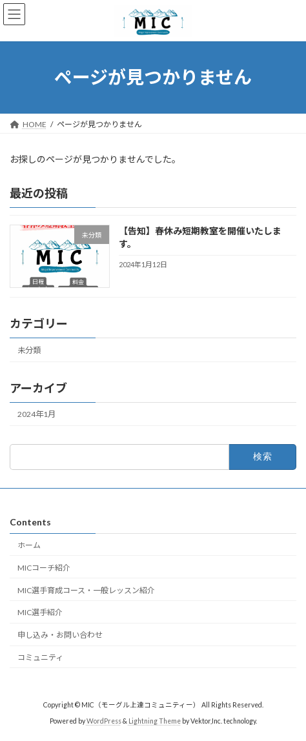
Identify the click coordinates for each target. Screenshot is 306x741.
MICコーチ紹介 (43, 568)
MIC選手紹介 (40, 612)
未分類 (29, 350)
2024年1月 (36, 414)
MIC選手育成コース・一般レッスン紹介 (86, 590)
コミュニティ (40, 657)
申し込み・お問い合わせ (60, 635)
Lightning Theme (154, 721)
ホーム (29, 545)
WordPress (104, 721)
